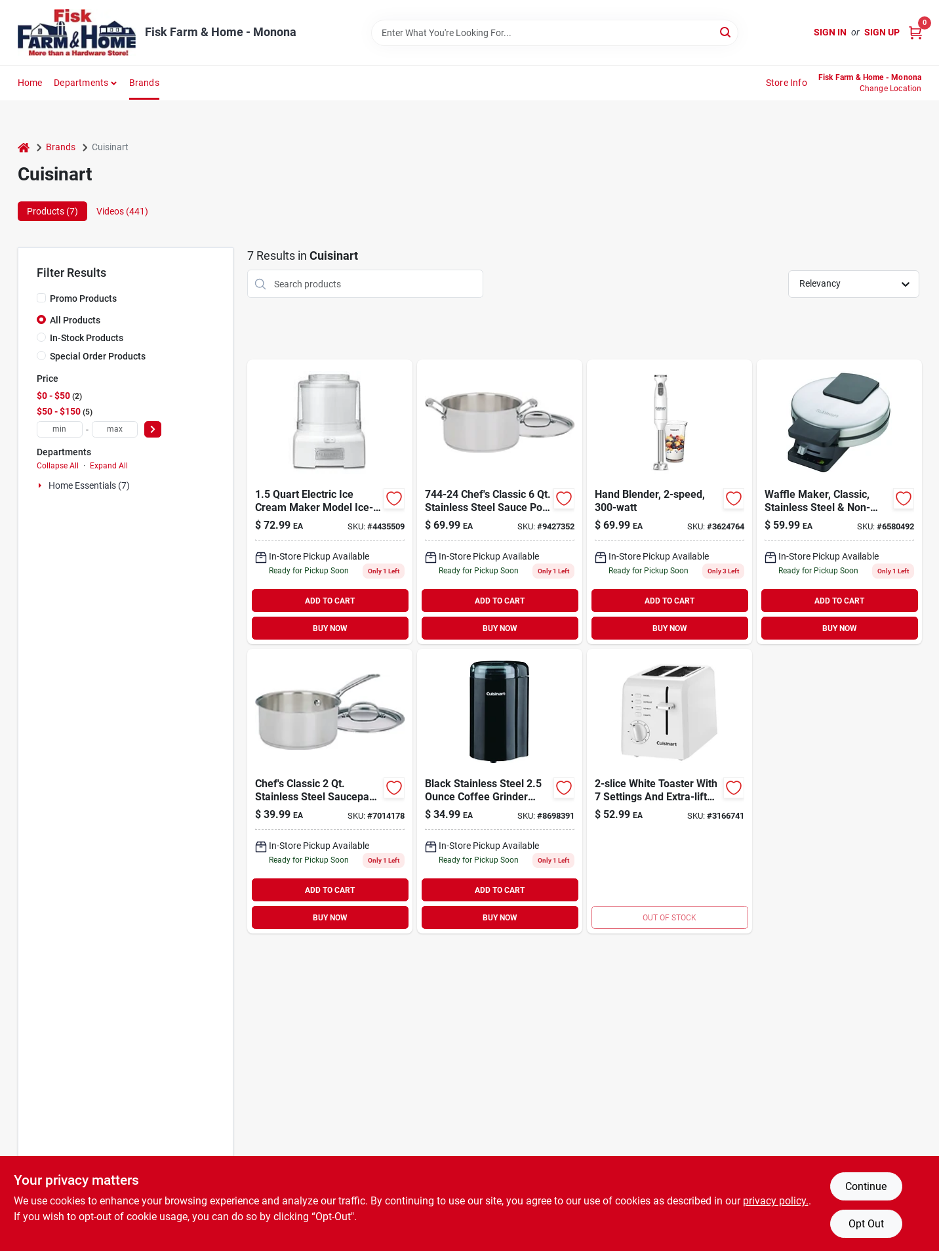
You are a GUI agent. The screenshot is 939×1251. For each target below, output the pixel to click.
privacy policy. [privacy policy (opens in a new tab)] (776, 1201)
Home (30, 82)
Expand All (109, 465)
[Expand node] (41, 485)
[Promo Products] (41, 297)
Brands (144, 82)
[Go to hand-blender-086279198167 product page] (669, 501)
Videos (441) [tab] (122, 211)
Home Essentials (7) (89, 485)
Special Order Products (98, 356)
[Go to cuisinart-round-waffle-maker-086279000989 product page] (839, 501)
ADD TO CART (330, 600)
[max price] (115, 429)
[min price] (60, 429)
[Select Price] (152, 429)
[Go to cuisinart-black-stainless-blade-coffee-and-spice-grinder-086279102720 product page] (499, 791)
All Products (75, 320)
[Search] (726, 32)
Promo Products (83, 298)
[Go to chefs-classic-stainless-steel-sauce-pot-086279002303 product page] (499, 501)
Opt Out (866, 1224)
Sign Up (882, 32)
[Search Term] (554, 33)
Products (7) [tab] (52, 211)
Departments (81, 82)
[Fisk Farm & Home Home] (77, 32)
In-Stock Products (86, 338)
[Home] (24, 147)
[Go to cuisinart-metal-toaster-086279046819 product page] (669, 791)
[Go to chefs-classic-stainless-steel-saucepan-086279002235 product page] (329, 791)
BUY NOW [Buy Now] (330, 628)
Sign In (830, 32)
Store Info (786, 82)
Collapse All (58, 465)
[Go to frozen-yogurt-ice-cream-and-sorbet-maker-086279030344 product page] (329, 501)
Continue (866, 1186)
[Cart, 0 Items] (915, 32)
